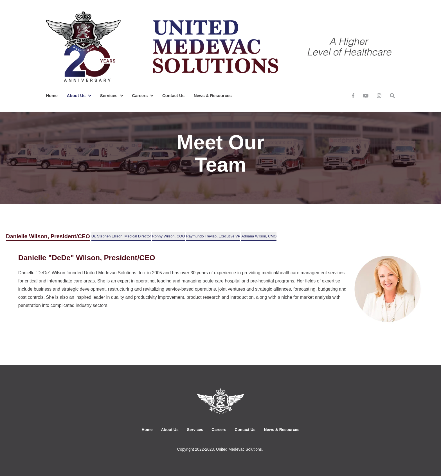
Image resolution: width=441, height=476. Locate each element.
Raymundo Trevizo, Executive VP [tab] (213, 236)
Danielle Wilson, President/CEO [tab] (48, 236)
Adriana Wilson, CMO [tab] (258, 236)
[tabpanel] (220, 289)
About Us (76, 95)
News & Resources (213, 95)
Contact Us (173, 95)
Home (52, 95)
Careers (140, 95)
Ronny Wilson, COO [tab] (168, 236)
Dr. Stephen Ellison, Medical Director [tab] (121, 236)
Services (109, 95)
